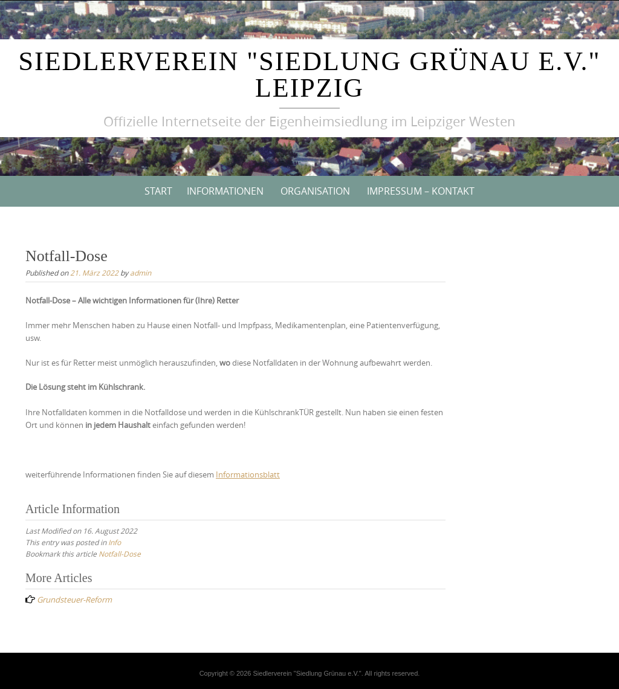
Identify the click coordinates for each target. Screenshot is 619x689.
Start (158, 191)
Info (114, 542)
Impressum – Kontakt (421, 191)
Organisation (315, 191)
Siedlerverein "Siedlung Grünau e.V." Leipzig (310, 75)
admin (140, 272)
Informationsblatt (248, 474)
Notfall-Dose (120, 553)
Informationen (225, 191)
